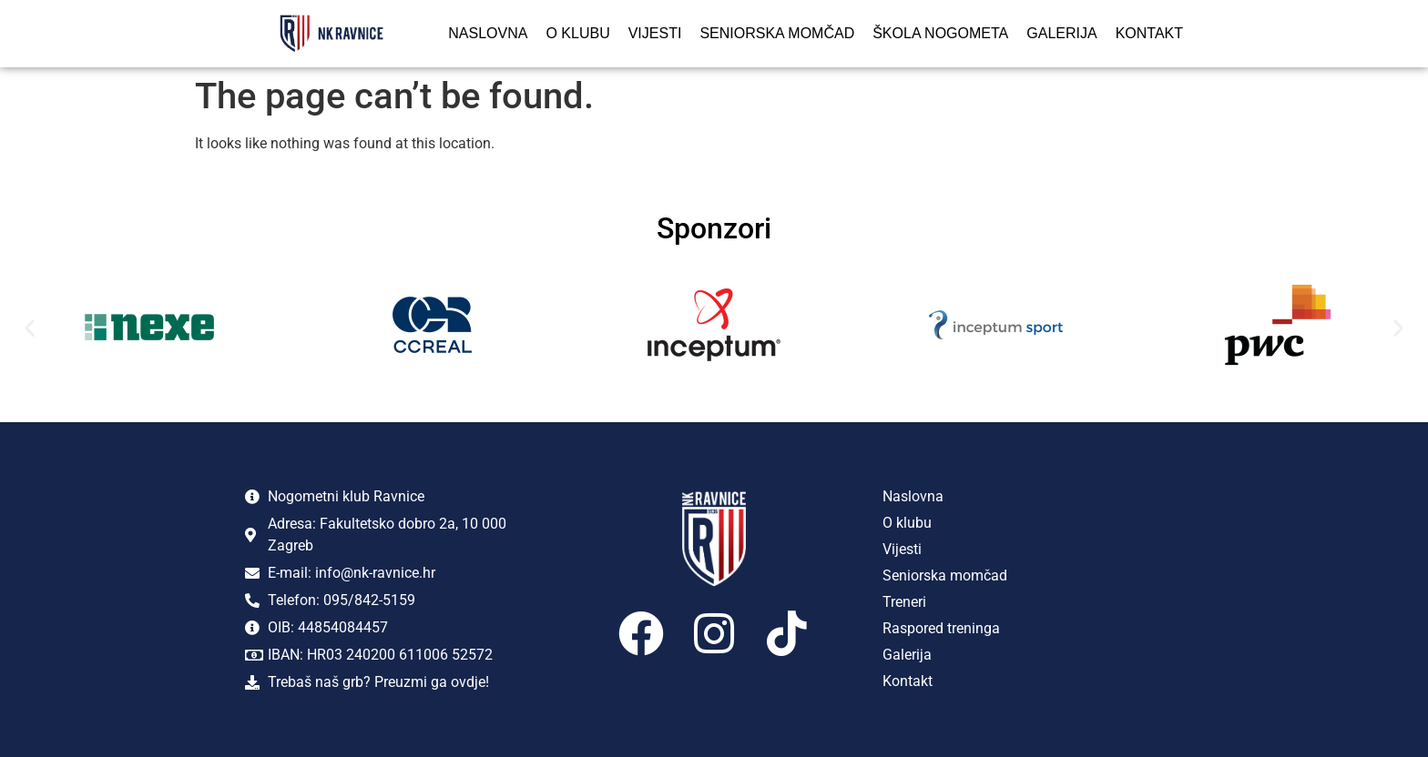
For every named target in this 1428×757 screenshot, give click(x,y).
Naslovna (487, 33)
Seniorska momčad (776, 33)
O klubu (577, 33)
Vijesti (655, 33)
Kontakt (1149, 33)
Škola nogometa (940, 33)
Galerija (1061, 33)
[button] (29, 328)
